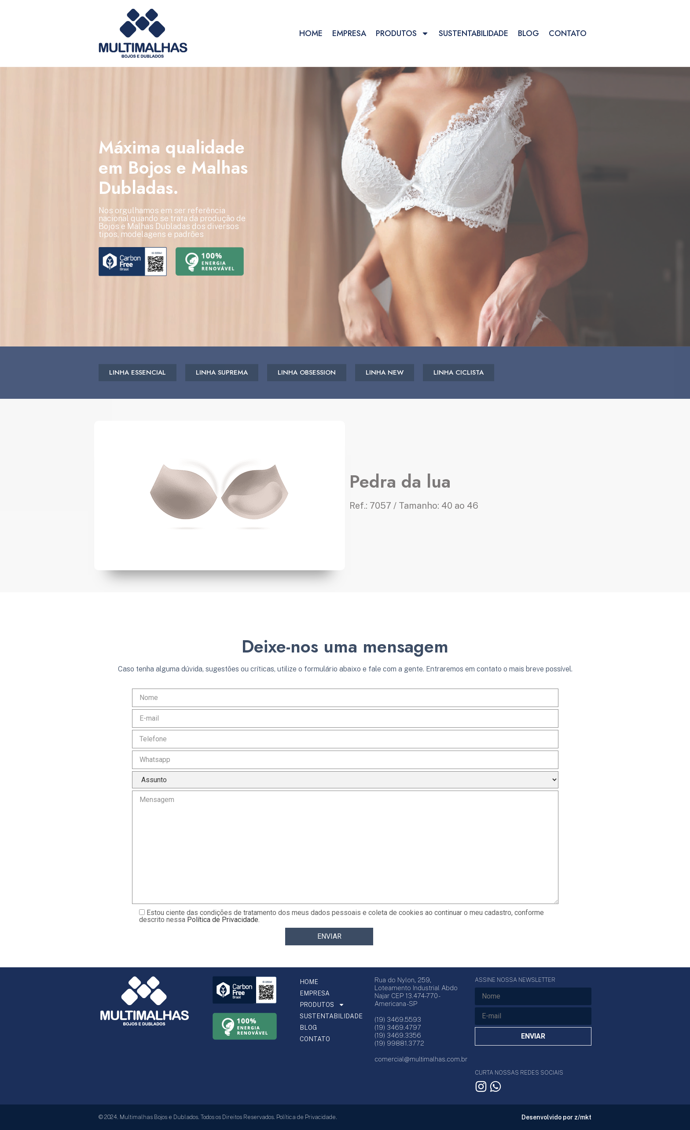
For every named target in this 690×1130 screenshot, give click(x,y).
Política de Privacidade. (223, 919)
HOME (311, 33)
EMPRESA (349, 33)
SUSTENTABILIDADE (473, 33)
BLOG (528, 33)
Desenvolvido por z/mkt (556, 1117)
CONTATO (568, 33)
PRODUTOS (402, 33)
